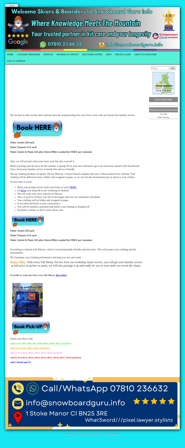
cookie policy (79, 433)
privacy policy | (93, 433)
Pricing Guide (123, 54)
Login (11, 5)
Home (10, 54)
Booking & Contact (68, 54)
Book (23, 190)
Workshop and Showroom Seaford (163, 110)
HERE (73, 187)
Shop (108, 54)
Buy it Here (61, 275)
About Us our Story (146, 54)
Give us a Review (16, 61)
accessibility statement (110, 433)
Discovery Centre (92, 54)
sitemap (68, 433)
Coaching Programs (28, 54)
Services (48, 54)
